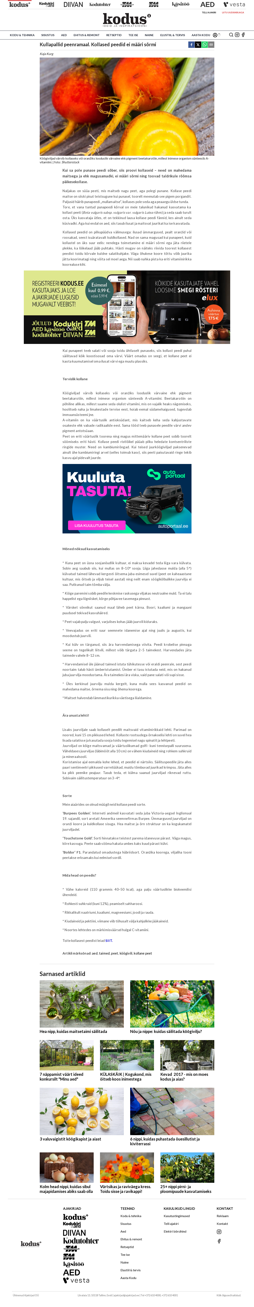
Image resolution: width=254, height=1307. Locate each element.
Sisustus (47, 35)
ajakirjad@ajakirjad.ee (126, 1295)
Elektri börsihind (175, 1231)
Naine (149, 35)
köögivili (126, 953)
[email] (211, 44)
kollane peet (143, 953)
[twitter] (198, 44)
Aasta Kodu (201, 35)
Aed (64, 35)
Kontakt (222, 1223)
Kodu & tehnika (22, 35)
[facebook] (191, 44)
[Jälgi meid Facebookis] (243, 35)
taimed (104, 953)
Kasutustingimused (177, 1216)
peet (114, 953)
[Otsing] (231, 35)
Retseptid (114, 35)
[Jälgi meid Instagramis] (237, 35)
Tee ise (133, 35)
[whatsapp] (204, 44)
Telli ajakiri (209, 12)
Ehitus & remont (87, 35)
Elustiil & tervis (172, 35)
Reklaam (223, 1216)
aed (95, 953)
